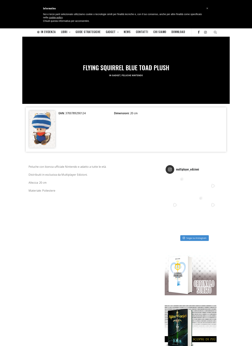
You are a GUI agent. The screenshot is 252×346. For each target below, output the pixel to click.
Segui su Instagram (194, 236)
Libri (66, 32)
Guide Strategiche (88, 32)
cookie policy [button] (55, 17)
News (127, 32)
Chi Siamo (159, 32)
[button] (207, 8)
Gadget (112, 32)
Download (178, 32)
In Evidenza (46, 32)
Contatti (142, 32)
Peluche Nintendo (132, 74)
